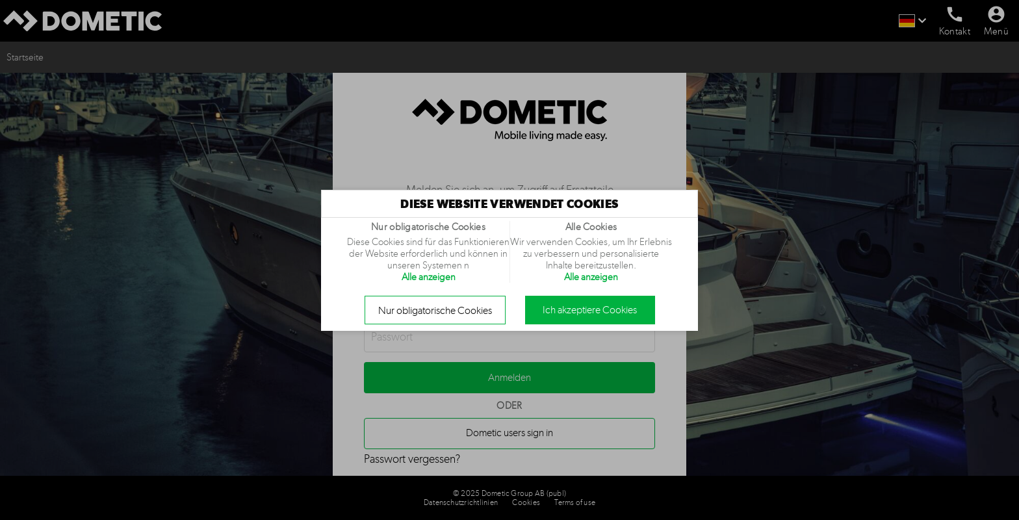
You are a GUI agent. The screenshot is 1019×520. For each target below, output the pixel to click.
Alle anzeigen (429, 277)
